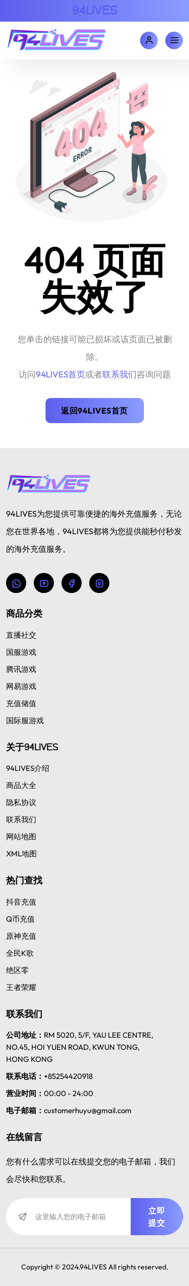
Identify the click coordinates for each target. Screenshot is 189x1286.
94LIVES (94, 10)
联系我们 (21, 819)
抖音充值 (21, 902)
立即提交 (156, 1217)
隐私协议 (21, 802)
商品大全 (21, 785)
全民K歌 (20, 953)
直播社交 (21, 635)
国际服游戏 (25, 720)
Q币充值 (20, 919)
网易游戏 (21, 686)
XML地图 (21, 853)
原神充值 (21, 936)
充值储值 (21, 703)
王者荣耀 (21, 987)
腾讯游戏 (21, 669)
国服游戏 (21, 652)
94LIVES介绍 (27, 768)
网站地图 (21, 836)
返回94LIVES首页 (94, 411)
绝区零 (17, 970)
